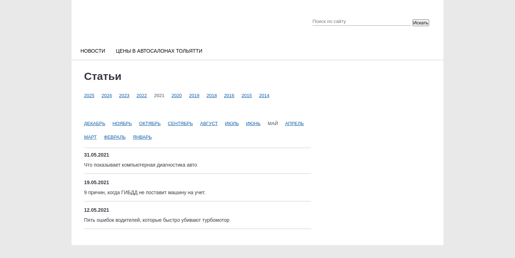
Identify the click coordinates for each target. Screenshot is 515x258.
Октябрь (150, 123)
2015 (246, 95)
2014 (264, 95)
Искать (420, 22)
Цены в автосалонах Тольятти (159, 51)
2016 (229, 95)
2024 (107, 95)
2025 (89, 95)
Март (90, 137)
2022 (142, 95)
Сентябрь (180, 123)
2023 (124, 95)
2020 (177, 95)
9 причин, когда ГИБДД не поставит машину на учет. (145, 192)
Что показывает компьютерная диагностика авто (140, 165)
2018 (211, 95)
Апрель (294, 123)
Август (209, 123)
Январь (142, 137)
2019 (194, 95)
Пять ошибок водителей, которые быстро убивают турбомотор (157, 220)
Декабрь (94, 123)
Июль (232, 123)
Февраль (115, 137)
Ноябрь (122, 123)
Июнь (253, 123)
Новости (92, 51)
